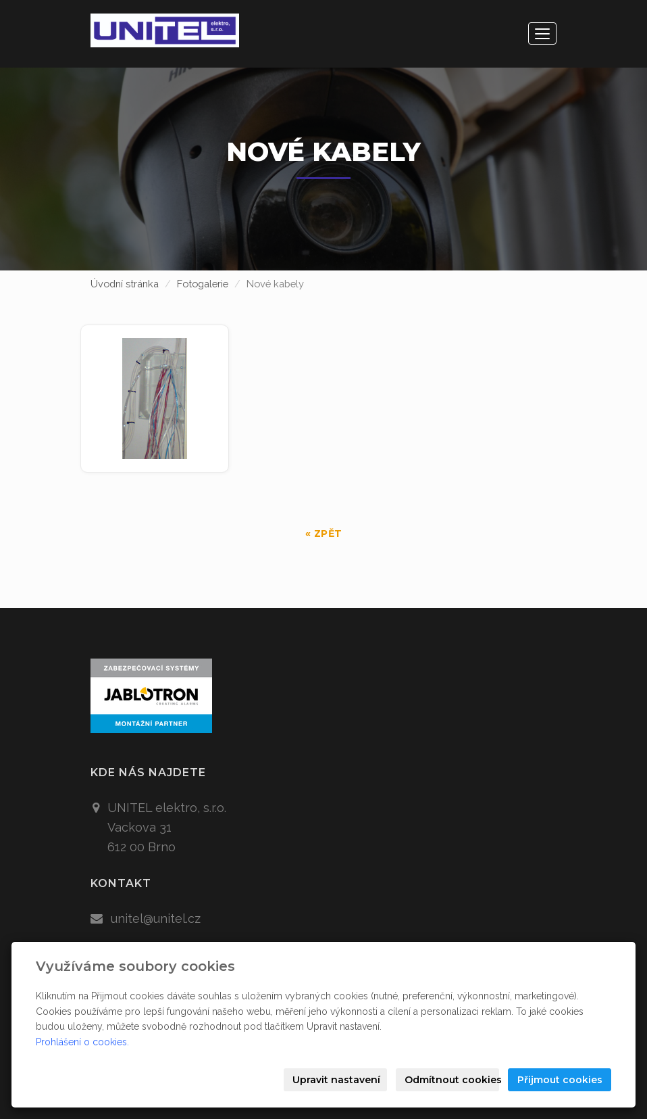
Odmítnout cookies (452, 1080)
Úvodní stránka (124, 283)
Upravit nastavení (336, 1080)
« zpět (323, 533)
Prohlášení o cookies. (82, 1042)
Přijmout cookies (559, 1080)
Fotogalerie (202, 283)
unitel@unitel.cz (156, 918)
